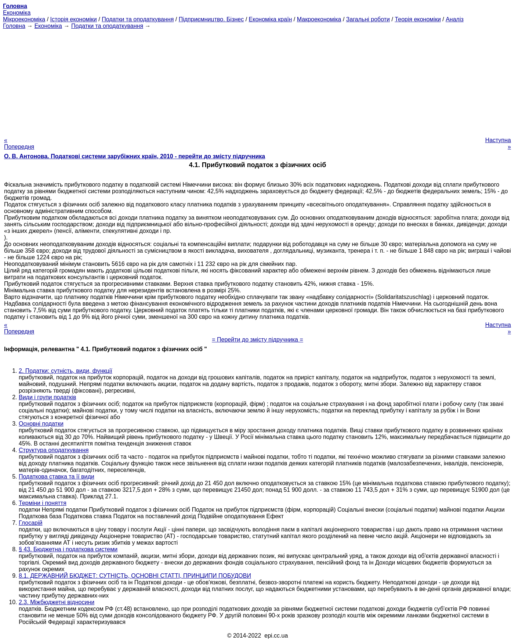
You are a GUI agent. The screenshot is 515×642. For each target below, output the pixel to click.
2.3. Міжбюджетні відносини (56, 602)
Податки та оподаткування (138, 19)
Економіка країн (270, 19)
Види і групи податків (47, 397)
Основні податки (41, 424)
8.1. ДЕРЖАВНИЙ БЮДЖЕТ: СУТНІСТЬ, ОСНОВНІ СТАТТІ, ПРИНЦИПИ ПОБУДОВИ (135, 576)
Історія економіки (73, 19)
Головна (14, 26)
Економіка (16, 13)
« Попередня (19, 143)
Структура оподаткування (53, 450)
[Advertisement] (257, 80)
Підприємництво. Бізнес (211, 19)
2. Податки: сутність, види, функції (65, 371)
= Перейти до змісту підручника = (257, 339)
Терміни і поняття (42, 503)
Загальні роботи (368, 19)
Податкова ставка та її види (56, 476)
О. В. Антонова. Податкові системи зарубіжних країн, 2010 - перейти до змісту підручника (134, 156)
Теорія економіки (417, 19)
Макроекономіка (319, 19)
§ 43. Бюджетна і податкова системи (68, 549)
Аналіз (455, 19)
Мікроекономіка (24, 19)
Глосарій (30, 523)
